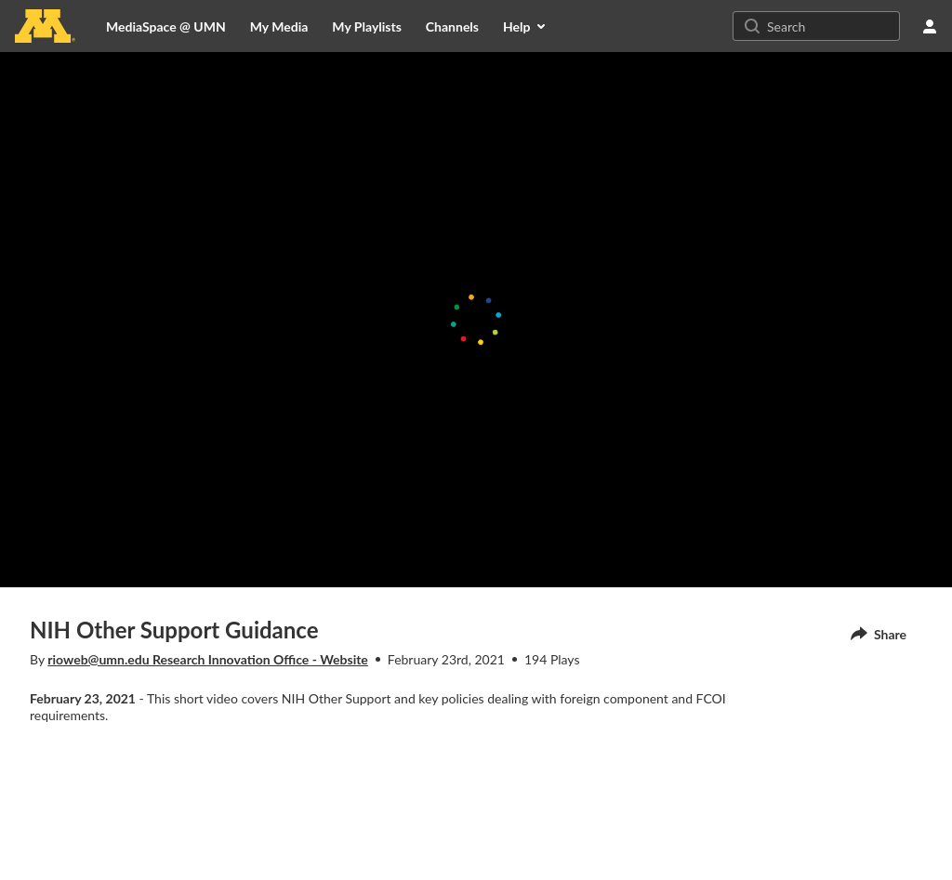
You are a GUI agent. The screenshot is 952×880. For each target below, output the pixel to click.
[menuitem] (279, 26)
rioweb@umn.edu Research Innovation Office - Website (207, 659)
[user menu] (930, 26)
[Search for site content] (831, 26)
